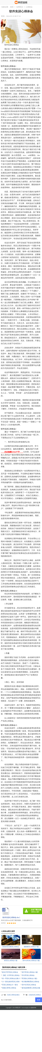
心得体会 (29, 7)
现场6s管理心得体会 (9, 988)
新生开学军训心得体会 (10, 972)
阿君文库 (18, 1007)
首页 (12, 7)
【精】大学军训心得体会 (11, 975)
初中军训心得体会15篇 (30, 972)
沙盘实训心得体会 (35, 995)
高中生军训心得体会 (29, 985)
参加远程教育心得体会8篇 (31, 988)
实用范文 (19, 7)
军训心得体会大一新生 (10, 985)
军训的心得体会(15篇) (29, 978)
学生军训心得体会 (28, 975)
